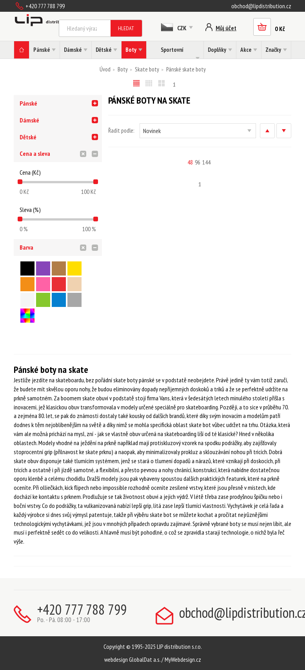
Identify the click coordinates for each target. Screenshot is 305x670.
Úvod (105, 69)
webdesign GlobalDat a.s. (132, 659)
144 (206, 162)
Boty (123, 69)
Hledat (126, 28)
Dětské (28, 137)
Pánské (28, 103)
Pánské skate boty (186, 69)
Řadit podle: (121, 130)
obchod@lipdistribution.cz (261, 6)
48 (190, 162)
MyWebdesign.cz (183, 659)
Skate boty (147, 69)
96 (197, 162)
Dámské (29, 120)
